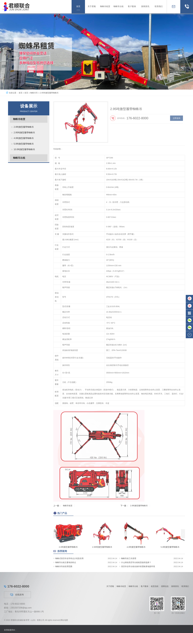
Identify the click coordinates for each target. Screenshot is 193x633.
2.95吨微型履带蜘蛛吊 (24, 132)
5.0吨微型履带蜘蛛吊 (24, 144)
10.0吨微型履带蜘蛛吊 (24, 149)
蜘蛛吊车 (34, 93)
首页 (20, 93)
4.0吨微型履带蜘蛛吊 (24, 138)
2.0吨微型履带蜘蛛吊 (24, 127)
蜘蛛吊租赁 (19, 119)
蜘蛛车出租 (19, 158)
